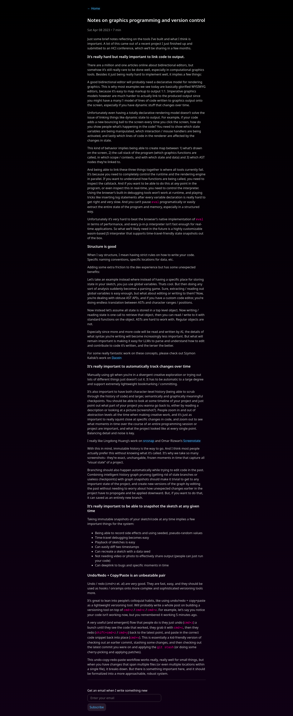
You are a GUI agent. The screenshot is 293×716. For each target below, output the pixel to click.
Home (93, 8)
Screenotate (192, 440)
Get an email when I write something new (117, 687)
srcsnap (148, 440)
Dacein (116, 357)
